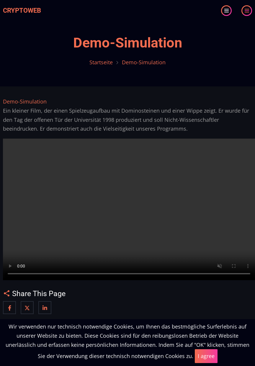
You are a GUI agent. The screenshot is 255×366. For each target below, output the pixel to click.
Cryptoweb (22, 10)
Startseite (101, 62)
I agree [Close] (206, 356)
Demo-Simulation (127, 43)
